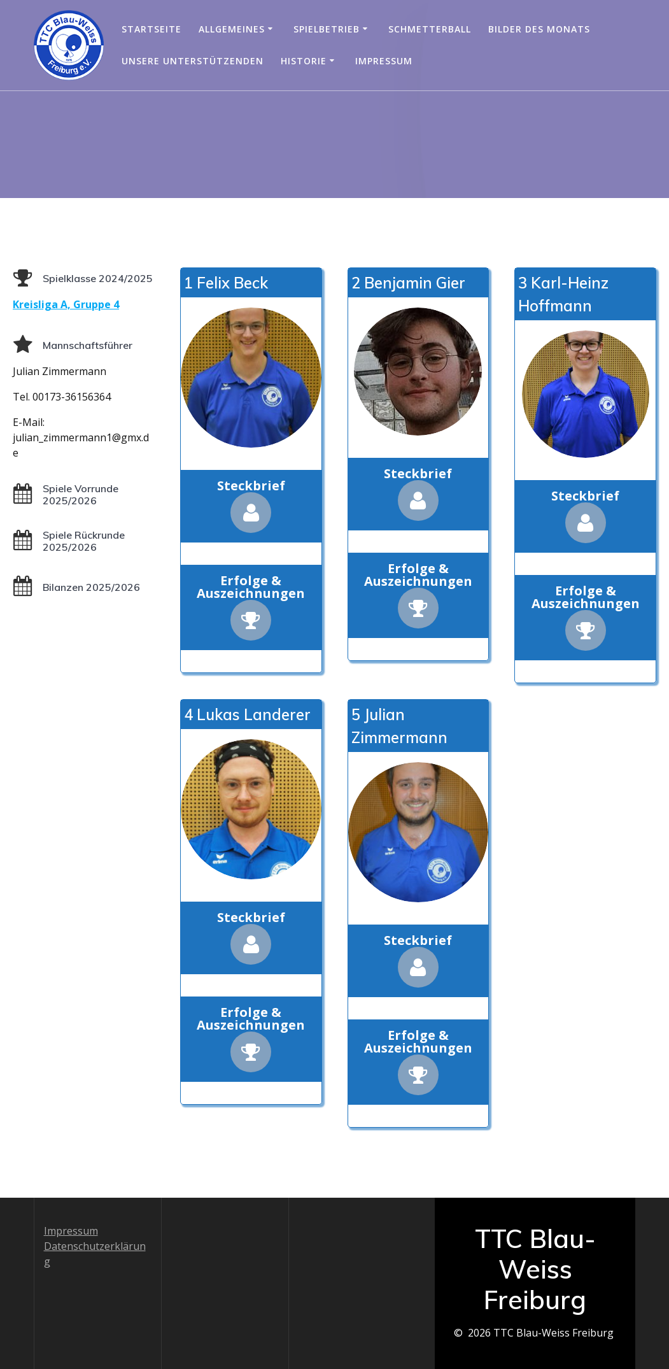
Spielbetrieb (326, 29)
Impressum (383, 61)
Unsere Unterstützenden (193, 61)
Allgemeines (232, 29)
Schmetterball (429, 29)
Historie (304, 61)
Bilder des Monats (539, 29)
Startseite (151, 29)
